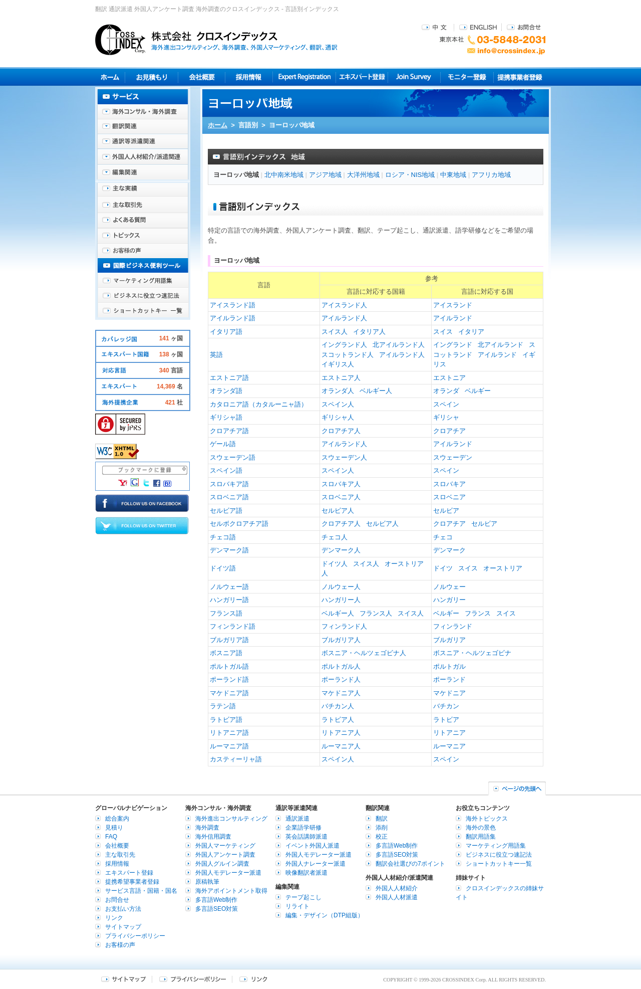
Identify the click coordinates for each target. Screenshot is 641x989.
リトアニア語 (229, 732)
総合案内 (117, 818)
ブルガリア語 (229, 640)
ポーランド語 (229, 679)
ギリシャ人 (338, 417)
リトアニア (449, 732)
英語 (216, 354)
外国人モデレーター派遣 (228, 872)
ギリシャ (446, 417)
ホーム (217, 125)
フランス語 (226, 613)
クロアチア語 (229, 431)
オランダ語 (226, 390)
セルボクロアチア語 (239, 523)
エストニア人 (341, 377)
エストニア (449, 377)
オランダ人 (338, 390)
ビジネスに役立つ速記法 (143, 295)
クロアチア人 (341, 431)
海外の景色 (481, 827)
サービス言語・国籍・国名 (141, 890)
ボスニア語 (226, 653)
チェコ (443, 537)
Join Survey (414, 77)
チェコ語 (223, 537)
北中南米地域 (283, 174)
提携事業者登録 (519, 77)
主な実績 (143, 190)
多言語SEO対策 (216, 908)
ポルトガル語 (229, 666)
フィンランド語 (232, 626)
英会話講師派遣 (306, 836)
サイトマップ (123, 926)
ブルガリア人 (341, 640)
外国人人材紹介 (397, 888)
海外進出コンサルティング (231, 818)
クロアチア (449, 431)
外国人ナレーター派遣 (315, 863)
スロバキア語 (229, 484)
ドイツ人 (335, 563)
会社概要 (201, 77)
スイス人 (335, 331)
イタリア (471, 331)
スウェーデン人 (344, 457)
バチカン (446, 706)
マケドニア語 (229, 693)
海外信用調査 (213, 836)
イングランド (452, 344)
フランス (478, 613)
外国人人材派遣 (397, 897)
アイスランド (452, 305)
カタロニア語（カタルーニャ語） (258, 404)
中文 (435, 27)
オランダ (446, 390)
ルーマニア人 (341, 746)
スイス (443, 331)
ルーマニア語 (229, 746)
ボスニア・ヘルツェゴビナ (472, 653)
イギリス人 (338, 364)
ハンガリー (449, 600)
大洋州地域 (363, 174)
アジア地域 (325, 174)
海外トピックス (143, 235)
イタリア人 (369, 331)
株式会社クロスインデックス (216, 39)
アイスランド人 (344, 305)
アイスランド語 (232, 305)
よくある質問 (143, 220)
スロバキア (449, 484)
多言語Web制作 (216, 899)
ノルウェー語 (229, 586)
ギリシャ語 (226, 417)
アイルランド (452, 318)
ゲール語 (223, 444)
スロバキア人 (341, 484)
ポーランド (449, 679)
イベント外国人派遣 (312, 845)
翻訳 (382, 818)
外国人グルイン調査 (222, 863)
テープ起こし (303, 897)
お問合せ (524, 27)
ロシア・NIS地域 (410, 174)
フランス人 (376, 613)
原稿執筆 (207, 881)
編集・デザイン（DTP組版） (324, 915)
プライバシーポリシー (135, 935)
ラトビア (446, 719)
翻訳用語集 (481, 836)
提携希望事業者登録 (132, 881)
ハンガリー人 (341, 600)
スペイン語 (226, 470)
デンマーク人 (341, 550)
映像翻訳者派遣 (306, 872)
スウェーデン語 (232, 457)
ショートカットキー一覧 (143, 310)
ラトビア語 (226, 719)
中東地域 (453, 174)
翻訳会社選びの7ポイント (410, 863)
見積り (151, 77)
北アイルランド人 (399, 344)
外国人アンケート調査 (225, 854)
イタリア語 (226, 331)
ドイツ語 (223, 568)
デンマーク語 (229, 550)
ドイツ (443, 568)
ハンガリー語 (229, 600)
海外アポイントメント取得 (231, 890)
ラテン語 (223, 706)
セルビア (446, 510)
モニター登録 (467, 77)
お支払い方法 (123, 908)
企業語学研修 (303, 827)
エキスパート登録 (362, 77)
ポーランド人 (341, 679)
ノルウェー (449, 586)
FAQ (111, 836)
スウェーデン (452, 457)
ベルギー (478, 390)
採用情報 (249, 77)
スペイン (446, 404)
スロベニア (449, 497)
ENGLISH (478, 27)
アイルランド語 (232, 318)
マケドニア (449, 693)
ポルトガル (449, 666)
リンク (114, 917)
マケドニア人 (341, 693)
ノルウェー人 (341, 586)
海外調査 (207, 827)
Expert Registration (304, 77)
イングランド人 (344, 344)
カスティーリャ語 (236, 759)
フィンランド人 (344, 626)
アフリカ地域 (491, 174)
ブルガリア (449, 640)
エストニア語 (229, 377)
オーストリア (502, 568)
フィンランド (452, 626)
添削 (382, 827)
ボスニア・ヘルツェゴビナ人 (364, 653)
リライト (297, 906)
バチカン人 (338, 706)
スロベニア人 (341, 497)
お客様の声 (143, 250)
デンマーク (449, 550)
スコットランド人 (348, 354)
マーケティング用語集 (143, 280)
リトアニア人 (341, 732)
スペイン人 (338, 404)
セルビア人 (338, 510)
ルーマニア (449, 746)
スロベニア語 (229, 497)
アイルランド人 (344, 318)
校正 (382, 836)
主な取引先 (143, 205)
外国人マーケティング (225, 845)
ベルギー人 (376, 390)
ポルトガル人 (341, 666)
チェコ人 (335, 537)
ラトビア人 (338, 719)
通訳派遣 (297, 818)
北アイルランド (500, 344)
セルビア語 (226, 510)
